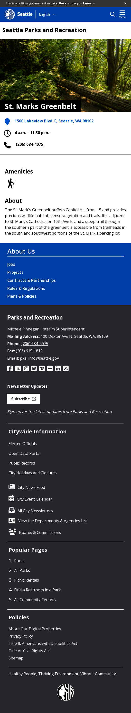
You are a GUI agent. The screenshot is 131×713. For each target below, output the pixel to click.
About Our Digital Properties (35, 628)
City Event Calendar (34, 499)
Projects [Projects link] (15, 272)
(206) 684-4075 (29, 144)
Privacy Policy (21, 636)
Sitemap (16, 658)
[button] (126, 4)
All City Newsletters (35, 510)
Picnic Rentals (26, 580)
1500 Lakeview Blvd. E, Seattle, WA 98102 (54, 121)
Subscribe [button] (23, 399)
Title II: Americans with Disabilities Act (43, 643)
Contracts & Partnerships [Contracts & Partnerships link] (31, 280)
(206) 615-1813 (29, 351)
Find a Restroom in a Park (37, 590)
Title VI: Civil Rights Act (29, 650)
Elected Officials (23, 443)
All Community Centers (35, 599)
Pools (19, 560)
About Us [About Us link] (21, 251)
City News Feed (31, 487)
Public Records (22, 463)
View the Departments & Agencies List (53, 520)
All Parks (22, 570)
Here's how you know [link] (77, 3)
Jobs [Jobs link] (11, 264)
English (44, 14)
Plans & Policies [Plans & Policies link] (21, 296)
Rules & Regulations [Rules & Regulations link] (26, 288)
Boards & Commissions (40, 532)
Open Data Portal (24, 453)
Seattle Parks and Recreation (44, 30)
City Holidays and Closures (33, 472)
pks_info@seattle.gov (39, 358)
